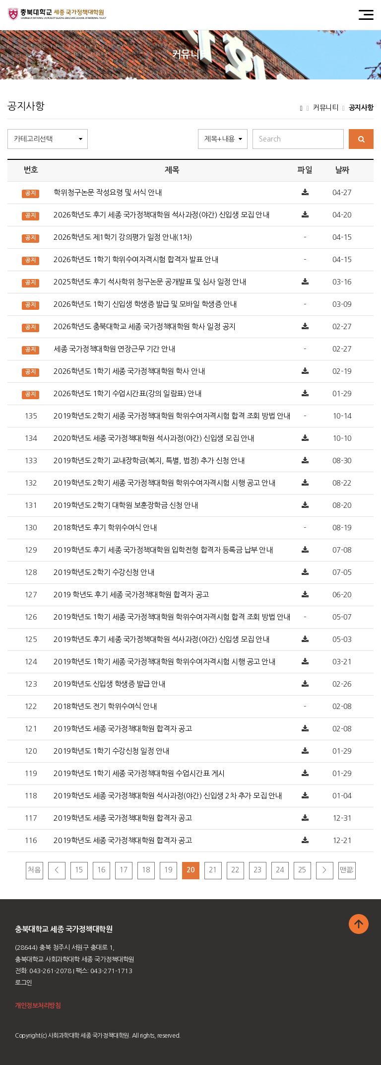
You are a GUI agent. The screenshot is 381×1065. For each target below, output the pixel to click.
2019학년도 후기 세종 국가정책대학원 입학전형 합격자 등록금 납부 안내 (163, 550)
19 (168, 869)
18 (145, 869)
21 (212, 869)
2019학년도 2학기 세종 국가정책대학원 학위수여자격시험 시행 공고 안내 (164, 483)
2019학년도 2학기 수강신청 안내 (104, 572)
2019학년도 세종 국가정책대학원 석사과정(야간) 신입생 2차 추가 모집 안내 (167, 795)
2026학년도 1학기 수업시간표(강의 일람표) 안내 (127, 393)
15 (78, 869)
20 (190, 869)
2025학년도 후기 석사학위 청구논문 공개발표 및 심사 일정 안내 (150, 281)
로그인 (23, 983)
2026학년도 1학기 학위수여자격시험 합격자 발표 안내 (136, 259)
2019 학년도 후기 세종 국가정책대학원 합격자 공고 (131, 594)
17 (123, 869)
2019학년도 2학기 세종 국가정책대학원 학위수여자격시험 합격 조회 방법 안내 (172, 416)
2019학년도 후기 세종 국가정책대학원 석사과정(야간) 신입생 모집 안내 (161, 639)
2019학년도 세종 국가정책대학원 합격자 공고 (122, 728)
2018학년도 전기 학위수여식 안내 (105, 706)
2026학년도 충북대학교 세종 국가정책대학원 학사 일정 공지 (144, 326)
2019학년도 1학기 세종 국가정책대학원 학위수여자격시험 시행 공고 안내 (164, 661)
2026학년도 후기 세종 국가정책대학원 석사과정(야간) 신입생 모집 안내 (161, 214)
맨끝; (347, 869)
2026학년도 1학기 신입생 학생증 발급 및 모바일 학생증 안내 (145, 304)
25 (302, 869)
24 (279, 869)
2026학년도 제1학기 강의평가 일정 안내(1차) (122, 237)
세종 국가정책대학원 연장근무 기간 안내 (114, 349)
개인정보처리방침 (38, 1005)
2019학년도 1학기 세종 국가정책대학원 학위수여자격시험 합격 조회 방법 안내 (172, 617)
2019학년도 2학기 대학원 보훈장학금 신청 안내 (125, 505)
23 (257, 869)
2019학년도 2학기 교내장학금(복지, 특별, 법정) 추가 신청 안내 (149, 460)
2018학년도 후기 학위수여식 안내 (105, 527)
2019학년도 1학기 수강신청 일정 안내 (111, 751)
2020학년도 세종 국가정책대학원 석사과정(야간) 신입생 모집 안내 (154, 438)
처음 (34, 869)
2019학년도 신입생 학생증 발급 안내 (109, 684)
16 (101, 869)
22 (235, 869)
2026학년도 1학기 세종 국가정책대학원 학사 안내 (129, 371)
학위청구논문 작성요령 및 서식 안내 (107, 192)
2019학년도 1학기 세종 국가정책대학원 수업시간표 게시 (139, 773)
